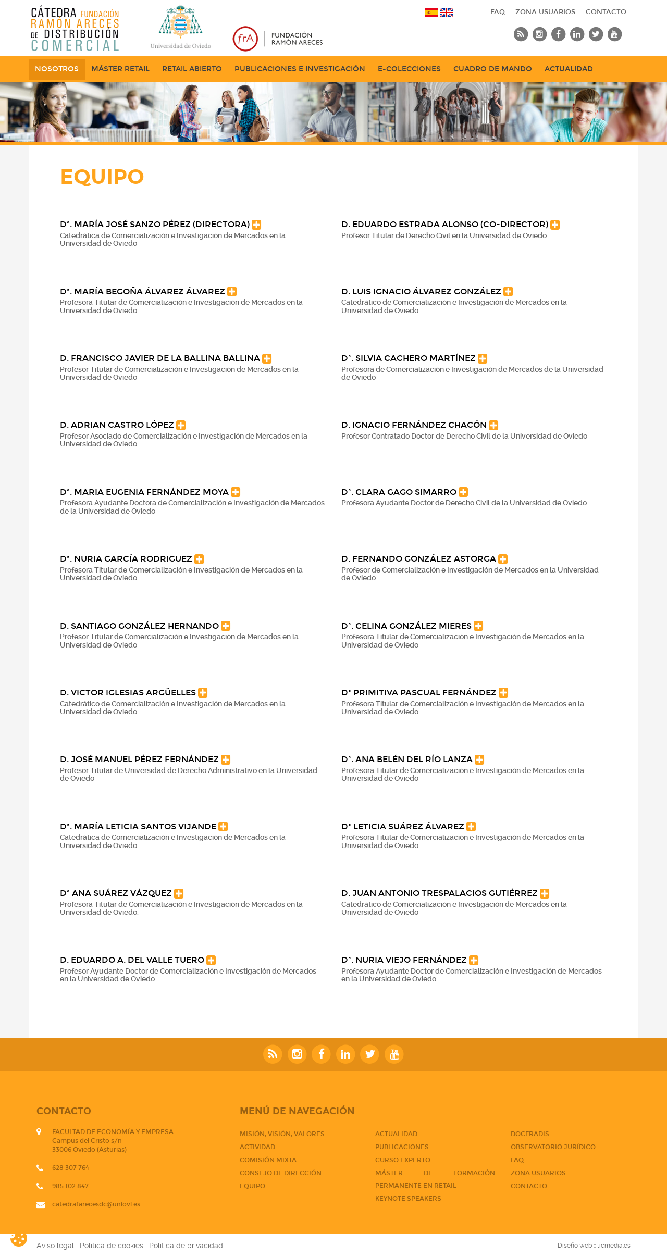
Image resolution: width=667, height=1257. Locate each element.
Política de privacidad (186, 1245)
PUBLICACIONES (402, 1147)
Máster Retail (120, 69)
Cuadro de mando (492, 69)
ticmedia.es (614, 1245)
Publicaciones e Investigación (299, 69)
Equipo (252, 1186)
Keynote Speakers (408, 1198)
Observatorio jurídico (553, 1147)
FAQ (497, 12)
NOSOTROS (57, 69)
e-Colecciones (409, 69)
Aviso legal (55, 1245)
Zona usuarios (545, 12)
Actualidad (569, 69)
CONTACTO (606, 12)
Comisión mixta (268, 1160)
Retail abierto (192, 69)
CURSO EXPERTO (402, 1160)
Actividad (257, 1147)
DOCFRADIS (530, 1134)
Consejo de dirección (281, 1173)
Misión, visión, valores (282, 1134)
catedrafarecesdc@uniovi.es (96, 1204)
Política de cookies (111, 1245)
